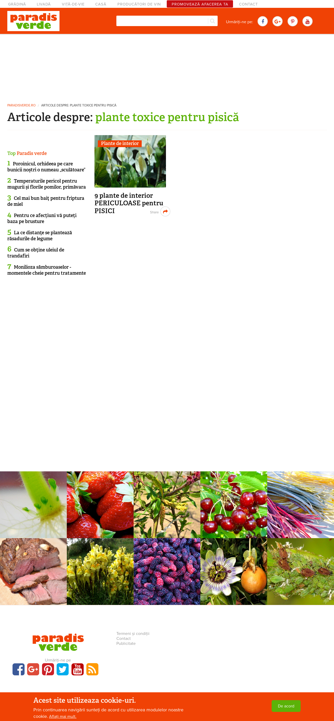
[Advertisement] (167, 66)
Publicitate (126, 643)
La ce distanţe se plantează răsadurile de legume (39, 236)
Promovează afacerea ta (200, 4)
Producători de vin (139, 4)
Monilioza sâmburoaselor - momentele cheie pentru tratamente (46, 270)
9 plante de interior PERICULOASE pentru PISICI (128, 203)
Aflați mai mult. (62, 716)
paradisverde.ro (21, 105)
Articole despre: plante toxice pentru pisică (78, 105)
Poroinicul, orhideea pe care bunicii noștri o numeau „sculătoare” (46, 167)
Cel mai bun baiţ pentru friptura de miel (45, 201)
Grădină (17, 4)
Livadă (44, 4)
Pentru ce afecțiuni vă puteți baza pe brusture (41, 218)
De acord (286, 706)
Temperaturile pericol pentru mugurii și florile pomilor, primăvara (46, 184)
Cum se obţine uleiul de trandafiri (35, 253)
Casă (100, 4)
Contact (248, 4)
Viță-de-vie (73, 4)
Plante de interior (120, 143)
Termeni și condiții (133, 633)
